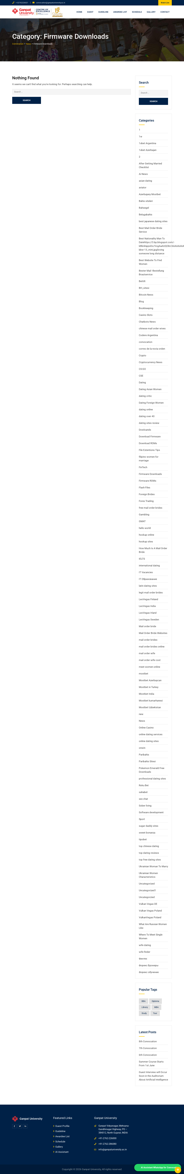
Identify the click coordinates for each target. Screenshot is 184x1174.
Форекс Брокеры (148, 965)
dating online (146, 409)
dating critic (145, 396)
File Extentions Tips (149, 450)
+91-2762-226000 (107, 1138)
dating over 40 (147, 416)
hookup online (146, 534)
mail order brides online (151, 646)
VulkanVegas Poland (150, 917)
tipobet (143, 839)
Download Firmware (150, 436)
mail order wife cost (150, 660)
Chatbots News (147, 321)
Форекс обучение (149, 972)
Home (79, 12)
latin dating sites (148, 585)
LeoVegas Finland (148, 599)
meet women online (149, 666)
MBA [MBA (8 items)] (156, 1007)
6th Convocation (148, 1054)
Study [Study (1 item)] (144, 1013)
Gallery (151, 12)
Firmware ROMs (147, 480)
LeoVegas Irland (148, 612)
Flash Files (144, 487)
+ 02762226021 (22, 3)
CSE (141, 375)
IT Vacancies (146, 572)
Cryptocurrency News (150, 362)
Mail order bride (147, 626)
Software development (151, 812)
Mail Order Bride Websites (153, 633)
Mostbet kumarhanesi (151, 700)
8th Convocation (148, 1041)
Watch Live (165, 3)
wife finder (144, 951)
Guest (90, 12)
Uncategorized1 (147, 890)
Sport (142, 819)
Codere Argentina (148, 335)
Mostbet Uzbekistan (150, 707)
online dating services (150, 734)
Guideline (103, 12)
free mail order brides (150, 507)
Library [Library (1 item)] (145, 1007)
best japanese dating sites (153, 221)
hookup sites (146, 541)
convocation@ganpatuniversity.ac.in (50, 3)
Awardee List (120, 12)
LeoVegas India (147, 606)
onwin (142, 747)
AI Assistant (62, 1151)
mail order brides (148, 639)
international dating (149, 565)
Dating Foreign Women (151, 402)
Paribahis (144, 754)
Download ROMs (148, 443)
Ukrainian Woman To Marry (153, 866)
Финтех (143, 958)
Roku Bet (144, 785)
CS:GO (142, 369)
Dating (142, 382)
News (142, 720)
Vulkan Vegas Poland (150, 910)
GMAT (142, 521)
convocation (145, 342)
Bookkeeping (146, 308)
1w (140, 136)
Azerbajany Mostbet (150, 194)
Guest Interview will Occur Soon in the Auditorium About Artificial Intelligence (153, 1076)
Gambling (144, 514)
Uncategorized (147, 883)
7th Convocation (148, 1048)
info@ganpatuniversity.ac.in (112, 1149)
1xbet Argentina (147, 143)
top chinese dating (149, 846)
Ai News (143, 174)
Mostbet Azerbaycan (150, 680)
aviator (142, 187)
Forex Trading (146, 501)
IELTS (142, 558)
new (141, 714)
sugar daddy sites (148, 825)
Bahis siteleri (146, 201)
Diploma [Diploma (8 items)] (155, 1001)
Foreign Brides (147, 494)
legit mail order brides (151, 592)
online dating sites (149, 741)
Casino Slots (146, 315)
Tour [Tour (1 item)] (155, 1013)
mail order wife (147, 653)
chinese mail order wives (152, 328)
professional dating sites (152, 778)
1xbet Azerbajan (147, 150)
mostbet (143, 673)
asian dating (145, 180)
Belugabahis (145, 214)
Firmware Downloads (150, 474)
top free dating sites (150, 859)
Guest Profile (62, 1126)
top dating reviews (149, 852)
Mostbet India (146, 693)
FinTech (143, 467)
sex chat (143, 798)
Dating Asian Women (150, 389)
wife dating (145, 945)
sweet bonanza (147, 832)
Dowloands (145, 429)
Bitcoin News (146, 294)
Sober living (145, 805)
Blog (141, 301)
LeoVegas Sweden (149, 619)
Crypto (142, 355)
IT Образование (148, 579)
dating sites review (149, 423)
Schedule (137, 12)
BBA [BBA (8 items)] (143, 1001)
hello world (145, 528)
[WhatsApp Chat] (158, 1167)
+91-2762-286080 (107, 1144)
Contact (165, 12)
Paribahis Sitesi (147, 761)
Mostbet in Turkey (148, 687)
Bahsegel (144, 207)
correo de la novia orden (152, 348)
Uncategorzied (147, 897)
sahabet (143, 792)
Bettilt (142, 281)
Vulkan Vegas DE (148, 903)
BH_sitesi (144, 287)
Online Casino (146, 727)
